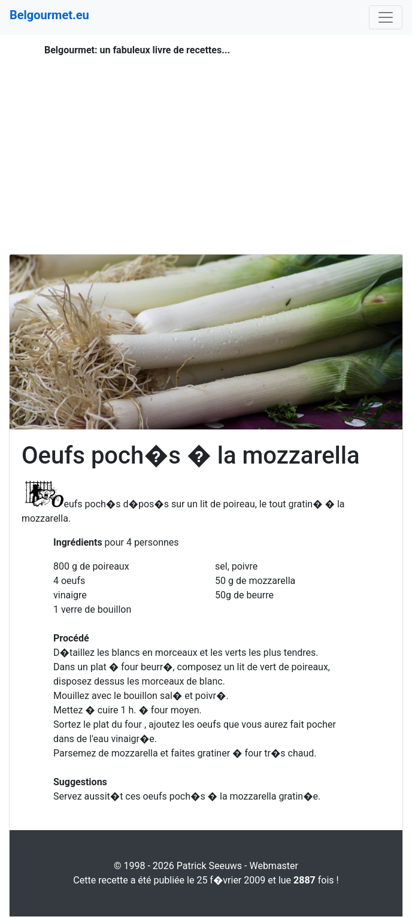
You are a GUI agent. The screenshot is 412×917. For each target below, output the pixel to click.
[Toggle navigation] (385, 17)
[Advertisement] (206, 141)
